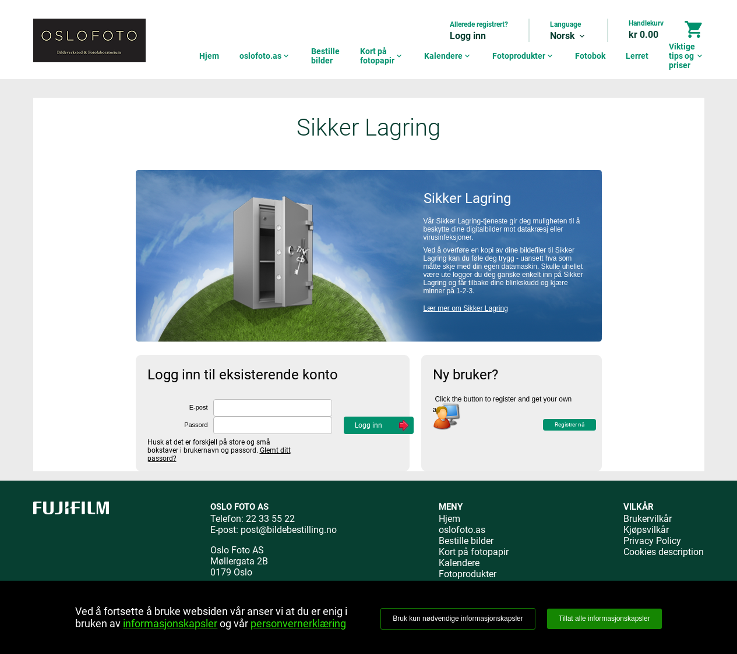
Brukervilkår (647, 518)
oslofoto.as (265, 56)
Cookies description (663, 551)
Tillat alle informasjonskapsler (604, 618)
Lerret (637, 56)
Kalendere (448, 56)
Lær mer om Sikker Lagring (466, 308)
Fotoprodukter (523, 56)
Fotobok (590, 56)
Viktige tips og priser (686, 56)
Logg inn (468, 35)
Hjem (209, 56)
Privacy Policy (652, 540)
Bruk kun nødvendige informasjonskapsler (458, 618)
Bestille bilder (325, 56)
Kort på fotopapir (382, 56)
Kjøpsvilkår (646, 529)
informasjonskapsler (170, 623)
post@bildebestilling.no (289, 529)
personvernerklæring (298, 623)
